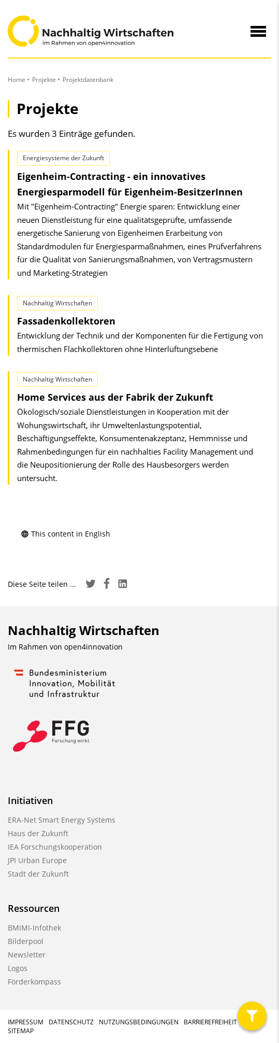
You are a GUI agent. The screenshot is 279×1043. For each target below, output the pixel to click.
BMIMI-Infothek (34, 928)
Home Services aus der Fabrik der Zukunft (115, 397)
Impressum (25, 1022)
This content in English (65, 534)
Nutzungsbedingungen (139, 1022)
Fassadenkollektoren (66, 321)
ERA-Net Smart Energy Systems (61, 820)
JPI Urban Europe (37, 860)
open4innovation (93, 647)
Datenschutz (71, 1022)
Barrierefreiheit (210, 1022)
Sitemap (21, 1030)
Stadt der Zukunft (38, 874)
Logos (17, 968)
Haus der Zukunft (38, 833)
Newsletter (27, 955)
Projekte (44, 79)
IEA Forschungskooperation (55, 847)
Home (16, 79)
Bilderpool (25, 941)
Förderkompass (34, 981)
